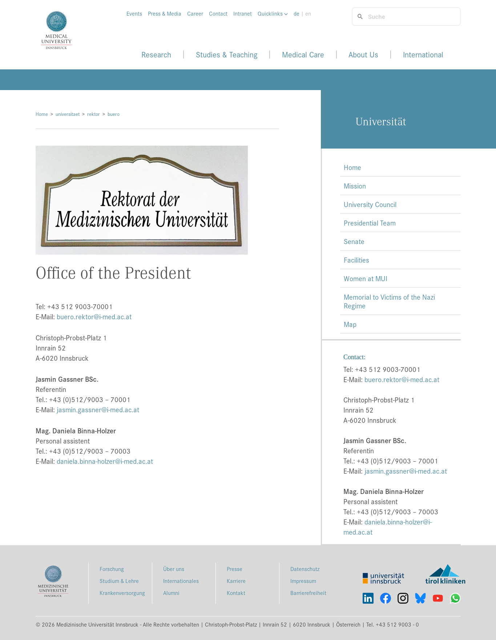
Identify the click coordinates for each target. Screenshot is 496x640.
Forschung (112, 568)
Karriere (236, 580)
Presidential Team (370, 222)
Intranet (242, 13)
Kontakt (236, 592)
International (423, 54)
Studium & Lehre (119, 580)
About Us (363, 54)
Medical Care (303, 54)
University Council (370, 204)
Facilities (356, 259)
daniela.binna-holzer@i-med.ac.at (105, 461)
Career (195, 13)
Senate (354, 241)
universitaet (68, 113)
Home (42, 113)
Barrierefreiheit (308, 592)
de (296, 13)
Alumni (171, 592)
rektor (93, 113)
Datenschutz (304, 568)
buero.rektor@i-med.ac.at (94, 316)
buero (114, 113)
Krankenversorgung (122, 592)
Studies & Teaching (227, 54)
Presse (234, 568)
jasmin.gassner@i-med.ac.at (98, 409)
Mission (355, 185)
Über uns (173, 568)
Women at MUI (365, 278)
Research (156, 54)
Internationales (181, 580)
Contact (218, 13)
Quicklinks (273, 13)
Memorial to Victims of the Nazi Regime (389, 301)
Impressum (303, 580)
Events (134, 13)
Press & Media (164, 13)
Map (350, 324)
